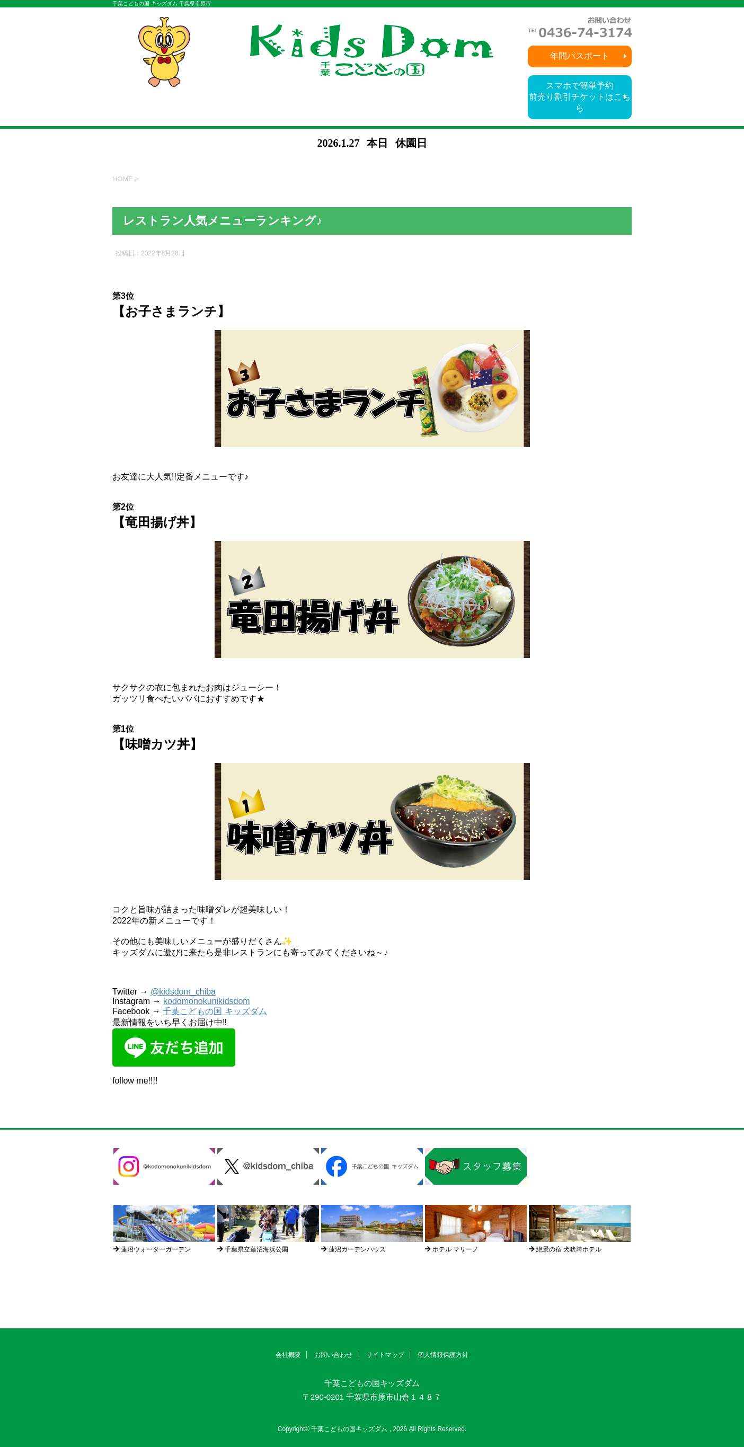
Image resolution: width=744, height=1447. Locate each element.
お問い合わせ (333, 1355)
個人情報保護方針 (443, 1355)
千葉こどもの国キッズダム (372, 1383)
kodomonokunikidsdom (206, 1001)
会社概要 (288, 1355)
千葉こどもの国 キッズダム (215, 1011)
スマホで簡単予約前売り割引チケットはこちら (580, 96)
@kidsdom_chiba (183, 991)
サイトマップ (385, 1355)
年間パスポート (579, 55)
